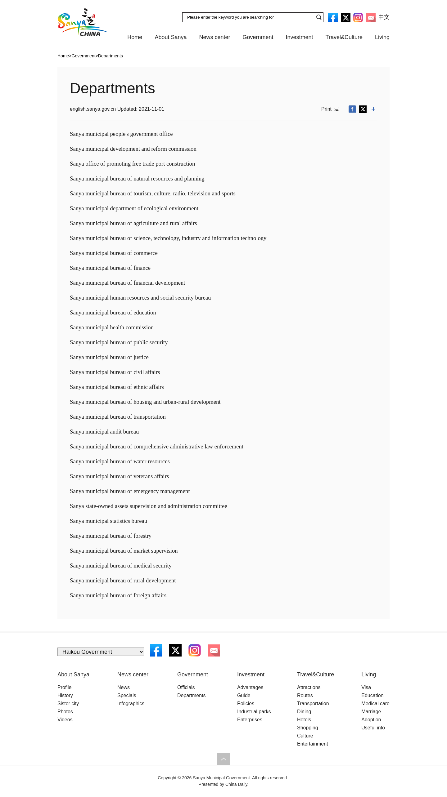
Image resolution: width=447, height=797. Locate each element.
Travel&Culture (344, 37)
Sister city (68, 703)
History (65, 695)
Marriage (371, 711)
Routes (305, 695)
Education (372, 695)
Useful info (373, 727)
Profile (64, 687)
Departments (110, 55)
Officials (186, 687)
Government (258, 37)
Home (134, 37)
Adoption (371, 719)
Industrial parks (254, 711)
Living (382, 37)
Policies (245, 703)
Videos (65, 719)
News (123, 687)
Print (326, 109)
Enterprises (249, 719)
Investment (299, 37)
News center (214, 37)
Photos (65, 711)
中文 (384, 17)
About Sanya (171, 37)
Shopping (307, 727)
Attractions (309, 687)
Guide (244, 695)
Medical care (375, 703)
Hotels (304, 719)
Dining (304, 711)
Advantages (250, 687)
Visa (366, 687)
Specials (126, 695)
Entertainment (312, 743)
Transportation (313, 703)
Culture (305, 735)
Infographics (130, 703)
